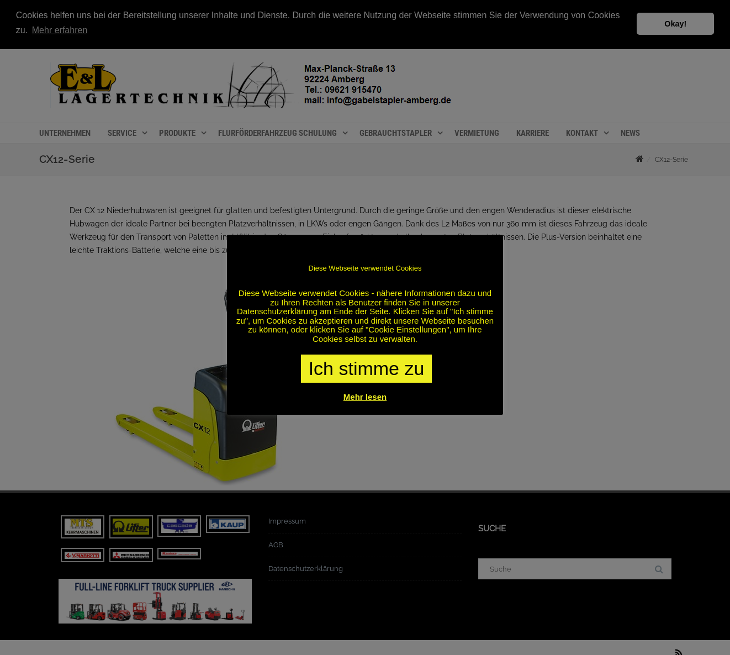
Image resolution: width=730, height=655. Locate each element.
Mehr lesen (365, 397)
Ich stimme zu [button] (367, 368)
